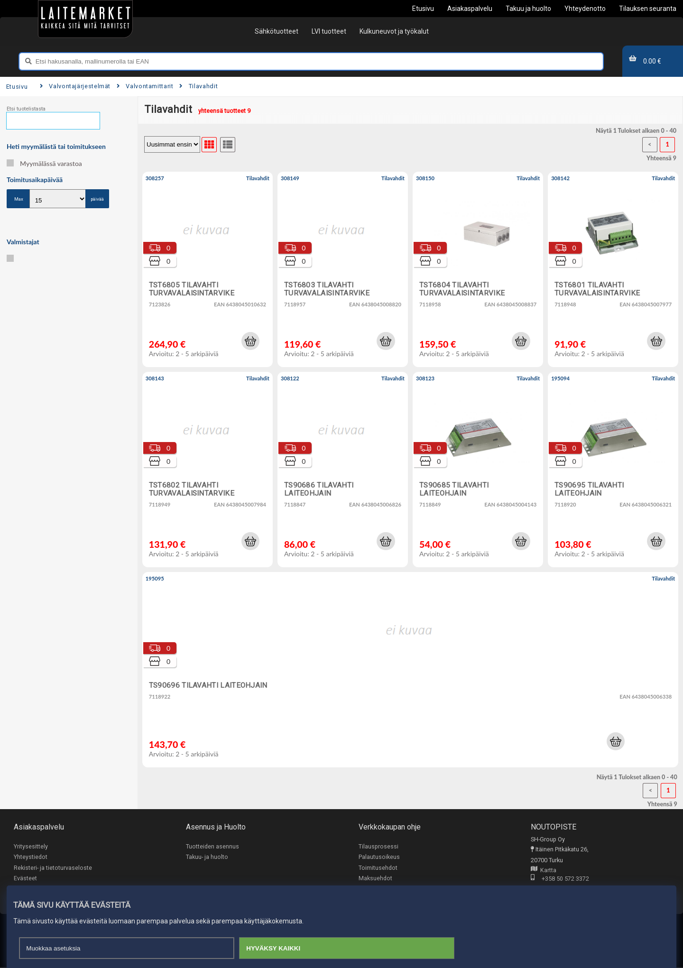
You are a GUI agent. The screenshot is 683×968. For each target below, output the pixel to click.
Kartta (543, 870)
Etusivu (17, 86)
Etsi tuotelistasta (26, 109)
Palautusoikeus (379, 857)
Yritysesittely (31, 846)
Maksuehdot (375, 878)
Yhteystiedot (30, 857)
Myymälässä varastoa (44, 163)
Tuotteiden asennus (212, 846)
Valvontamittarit (145, 86)
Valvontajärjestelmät (75, 86)
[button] (250, 341)
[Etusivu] (85, 18)
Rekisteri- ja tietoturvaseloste (53, 867)
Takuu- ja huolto (207, 857)
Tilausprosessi (378, 846)
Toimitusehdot (378, 867)
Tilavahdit (198, 86)
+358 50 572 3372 (560, 879)
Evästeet (25, 878)
